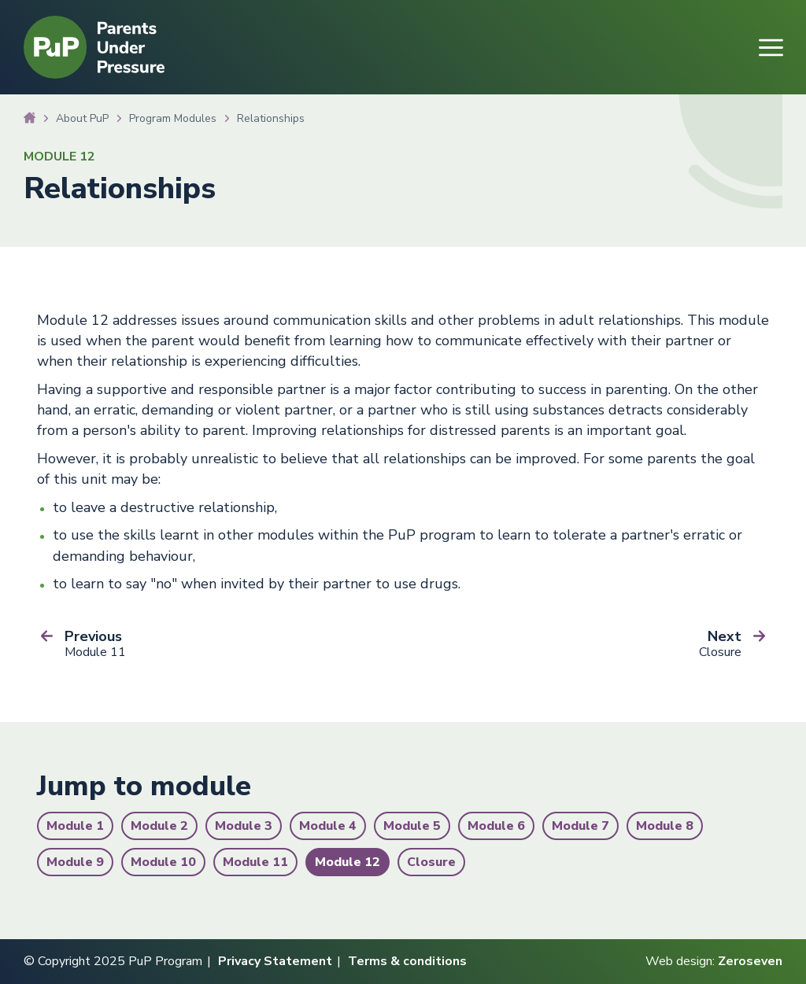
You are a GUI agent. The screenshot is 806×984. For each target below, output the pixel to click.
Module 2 (159, 826)
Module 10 (163, 862)
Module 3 (243, 826)
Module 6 (496, 826)
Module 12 (347, 862)
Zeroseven (750, 961)
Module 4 (328, 826)
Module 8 (664, 826)
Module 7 (580, 826)
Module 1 (75, 826)
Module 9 (75, 862)
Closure (431, 862)
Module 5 (412, 826)
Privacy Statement (275, 961)
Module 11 (255, 862)
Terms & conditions (407, 961)
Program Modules (172, 118)
